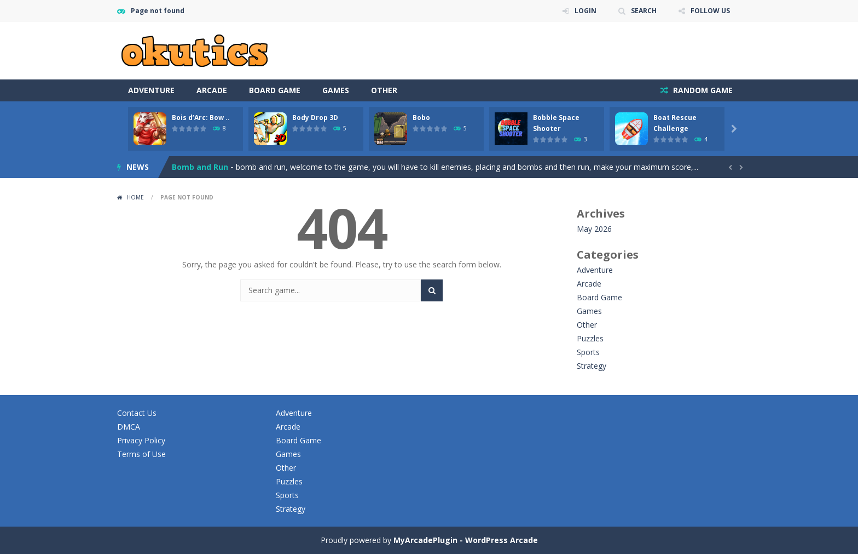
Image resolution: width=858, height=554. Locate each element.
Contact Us (136, 413)
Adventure (151, 90)
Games (335, 90)
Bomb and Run (200, 167)
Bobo (421, 117)
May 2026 (594, 229)
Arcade (211, 90)
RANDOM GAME (702, 90)
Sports (588, 352)
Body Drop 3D (315, 117)
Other (384, 90)
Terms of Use (141, 454)
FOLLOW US (710, 10)
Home (135, 197)
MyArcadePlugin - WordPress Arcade (465, 540)
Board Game (274, 90)
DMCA (128, 426)
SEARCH (644, 10)
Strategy (591, 366)
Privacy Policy (141, 440)
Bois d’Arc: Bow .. (201, 117)
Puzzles (590, 338)
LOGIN (585, 10)
